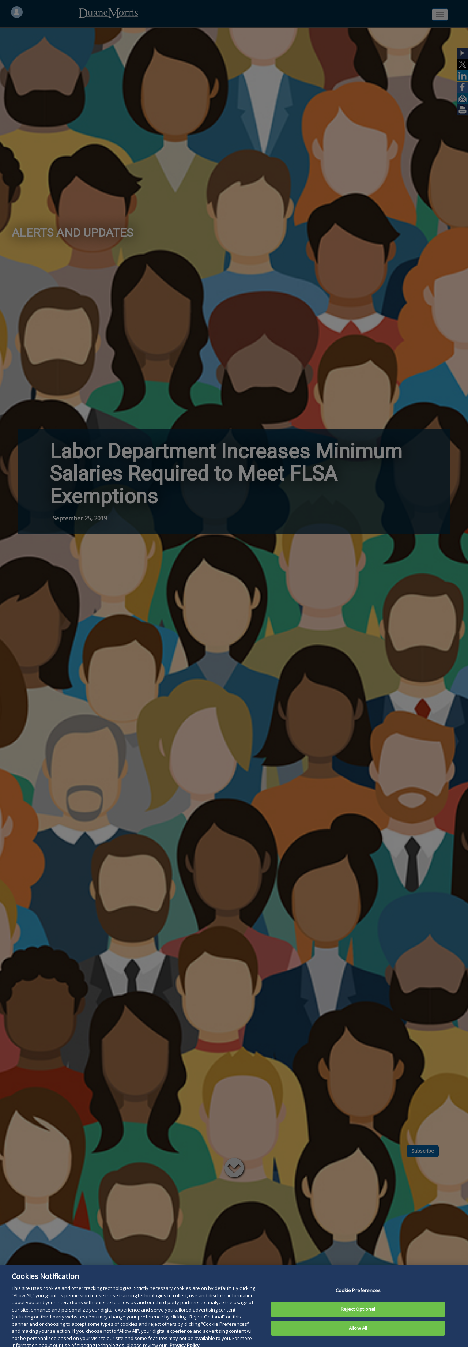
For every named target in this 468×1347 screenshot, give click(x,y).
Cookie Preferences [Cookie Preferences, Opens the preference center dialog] (358, 1297)
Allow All (358, 1334)
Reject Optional (358, 1315)
